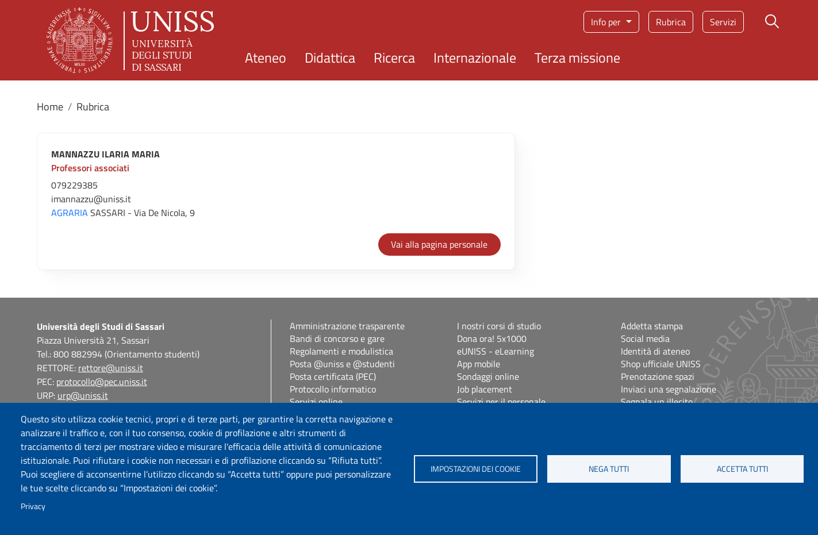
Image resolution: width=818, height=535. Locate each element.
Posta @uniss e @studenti (342, 363)
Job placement (484, 389)
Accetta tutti (742, 469)
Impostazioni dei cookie (476, 469)
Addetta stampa (652, 326)
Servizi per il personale (501, 401)
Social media (645, 338)
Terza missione (577, 57)
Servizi (723, 22)
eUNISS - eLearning (495, 351)
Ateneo (265, 57)
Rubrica (671, 22)
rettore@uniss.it (110, 368)
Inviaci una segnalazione (668, 389)
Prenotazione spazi (657, 376)
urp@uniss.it (82, 395)
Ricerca (394, 57)
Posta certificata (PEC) (333, 376)
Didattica (330, 57)
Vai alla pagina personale (439, 244)
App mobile (478, 363)
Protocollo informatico (333, 389)
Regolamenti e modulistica (341, 351)
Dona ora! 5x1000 (492, 338)
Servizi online (316, 401)
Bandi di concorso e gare (337, 338)
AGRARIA (69, 213)
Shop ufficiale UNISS (661, 363)
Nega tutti (609, 469)
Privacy (33, 506)
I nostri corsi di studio (499, 326)
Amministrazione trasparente (347, 326)
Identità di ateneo (655, 351)
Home (50, 106)
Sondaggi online (488, 376)
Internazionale (474, 57)
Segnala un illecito (657, 401)
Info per (607, 22)
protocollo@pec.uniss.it (101, 381)
